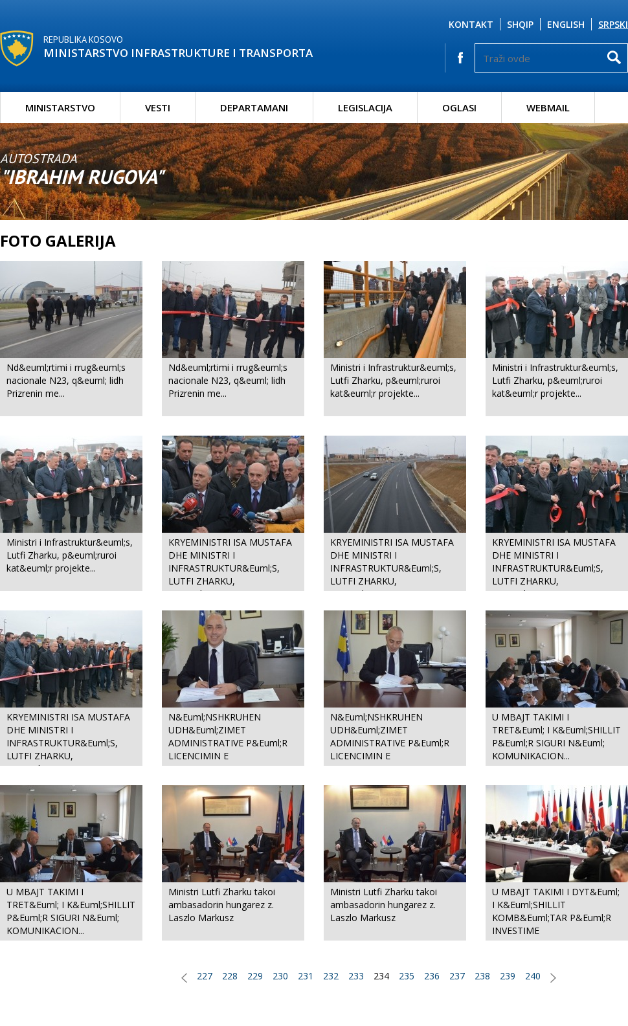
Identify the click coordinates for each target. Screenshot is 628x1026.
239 (507, 976)
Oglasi (459, 107)
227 (204, 976)
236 (432, 976)
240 (533, 976)
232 (331, 976)
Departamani (254, 107)
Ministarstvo (60, 107)
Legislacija (365, 107)
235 (406, 976)
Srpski (613, 24)
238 (482, 976)
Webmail (548, 107)
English (566, 24)
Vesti (157, 107)
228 (230, 976)
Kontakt (471, 24)
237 (457, 976)
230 (280, 976)
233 (356, 976)
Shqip (520, 24)
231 (305, 976)
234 (381, 976)
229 (255, 976)
